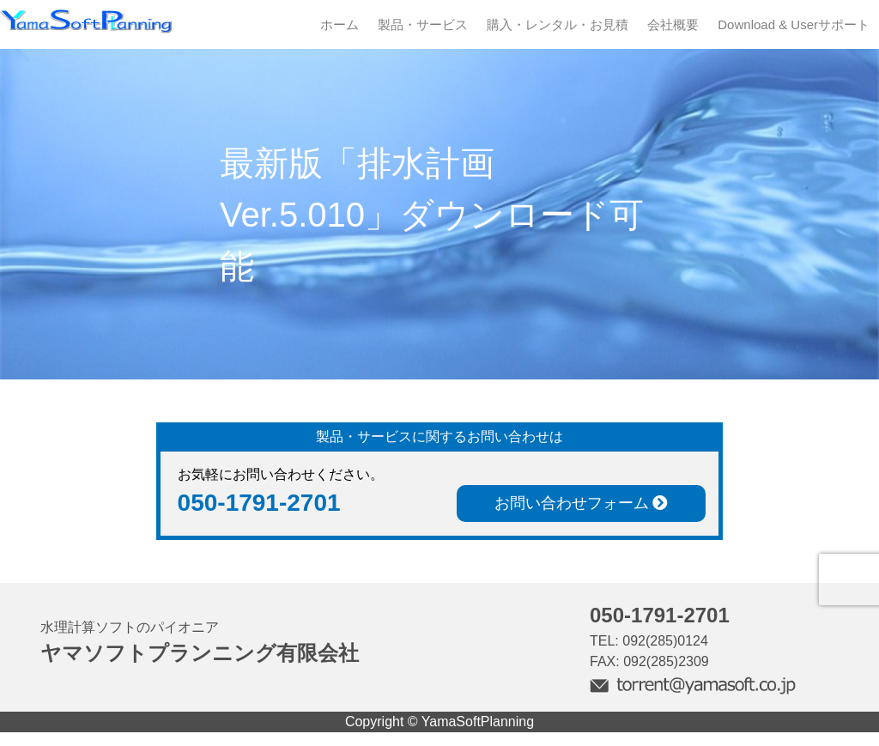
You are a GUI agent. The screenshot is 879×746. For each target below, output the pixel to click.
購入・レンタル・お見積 (557, 24)
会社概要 (673, 24)
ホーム (339, 24)
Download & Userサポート (794, 24)
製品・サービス (423, 24)
